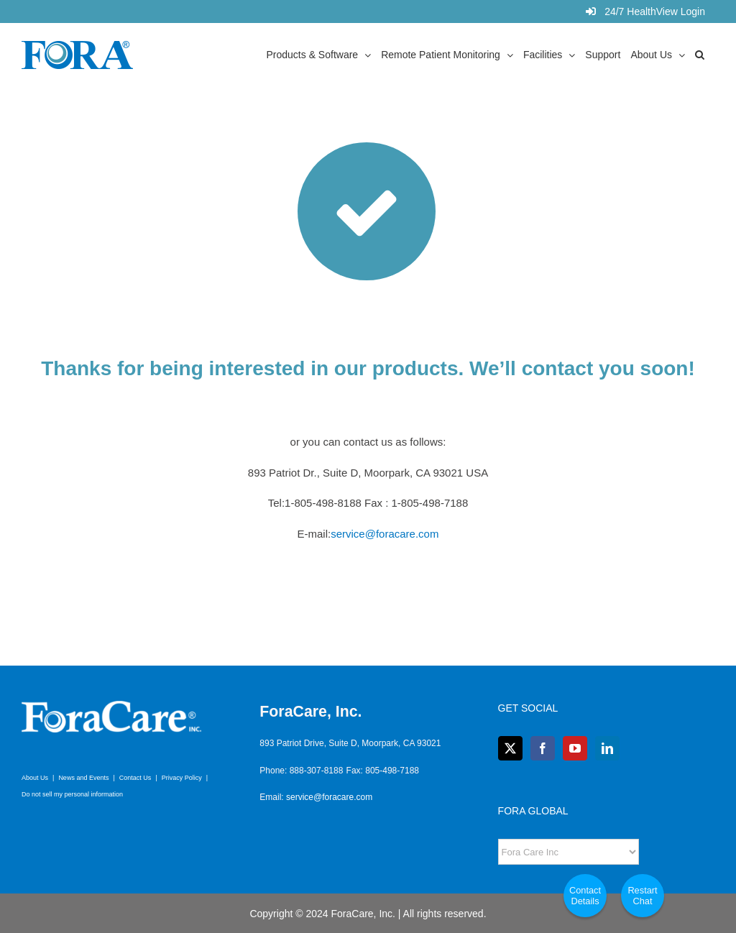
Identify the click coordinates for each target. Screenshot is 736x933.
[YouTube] (575, 748)
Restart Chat (642, 895)
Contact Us (135, 777)
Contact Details (585, 895)
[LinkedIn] (607, 748)
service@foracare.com (384, 534)
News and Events (83, 777)
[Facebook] (542, 748)
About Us (35, 777)
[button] (699, 54)
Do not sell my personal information (72, 794)
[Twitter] (510, 748)
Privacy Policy (182, 777)
